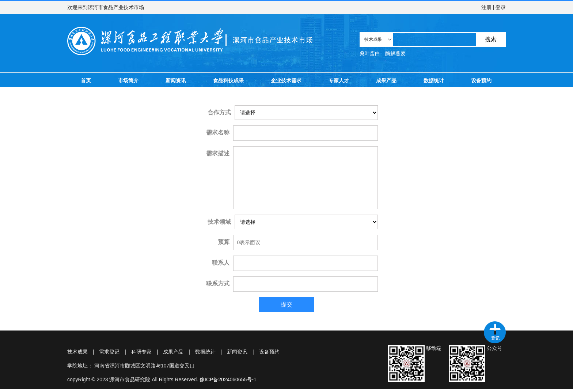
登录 (501, 7)
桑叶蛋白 (370, 53)
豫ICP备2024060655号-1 (228, 379)
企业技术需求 (286, 80)
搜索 (491, 39)
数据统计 (434, 80)
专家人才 (339, 80)
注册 (486, 7)
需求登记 (109, 352)
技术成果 (77, 352)
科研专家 (141, 352)
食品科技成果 (228, 80)
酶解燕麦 (395, 53)
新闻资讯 (176, 80)
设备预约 (481, 80)
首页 (86, 80)
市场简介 (128, 80)
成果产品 (386, 80)
